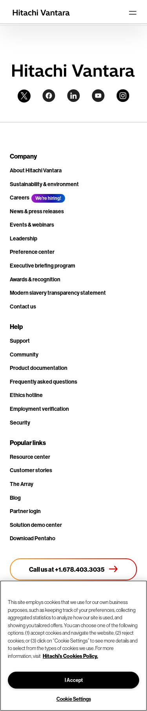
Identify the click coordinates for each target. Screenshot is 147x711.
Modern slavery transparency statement (58, 292)
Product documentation (38, 367)
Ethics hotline (26, 395)
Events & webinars (32, 224)
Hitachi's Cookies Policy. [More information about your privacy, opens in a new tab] (70, 656)
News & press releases (37, 211)
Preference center (32, 251)
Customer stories (31, 470)
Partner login (25, 511)
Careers (19, 197)
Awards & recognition (35, 279)
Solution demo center (36, 524)
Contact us (23, 306)
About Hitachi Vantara (36, 170)
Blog (15, 497)
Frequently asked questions (43, 381)
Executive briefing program (42, 265)
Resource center (30, 456)
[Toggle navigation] (132, 12)
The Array (21, 484)
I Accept (74, 680)
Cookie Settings (73, 699)
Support (20, 340)
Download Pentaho (32, 538)
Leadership (23, 238)
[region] (73, 645)
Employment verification (39, 408)
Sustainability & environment (44, 184)
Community (24, 354)
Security (20, 422)
